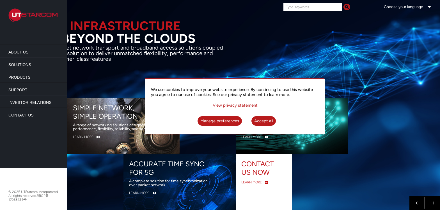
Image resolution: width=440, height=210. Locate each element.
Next (431, 199)
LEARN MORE (83, 137)
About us (18, 52)
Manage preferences (219, 120)
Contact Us (21, 115)
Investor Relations (30, 102)
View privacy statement (235, 105)
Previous (418, 199)
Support (17, 90)
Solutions (19, 64)
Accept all (263, 120)
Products (19, 77)
